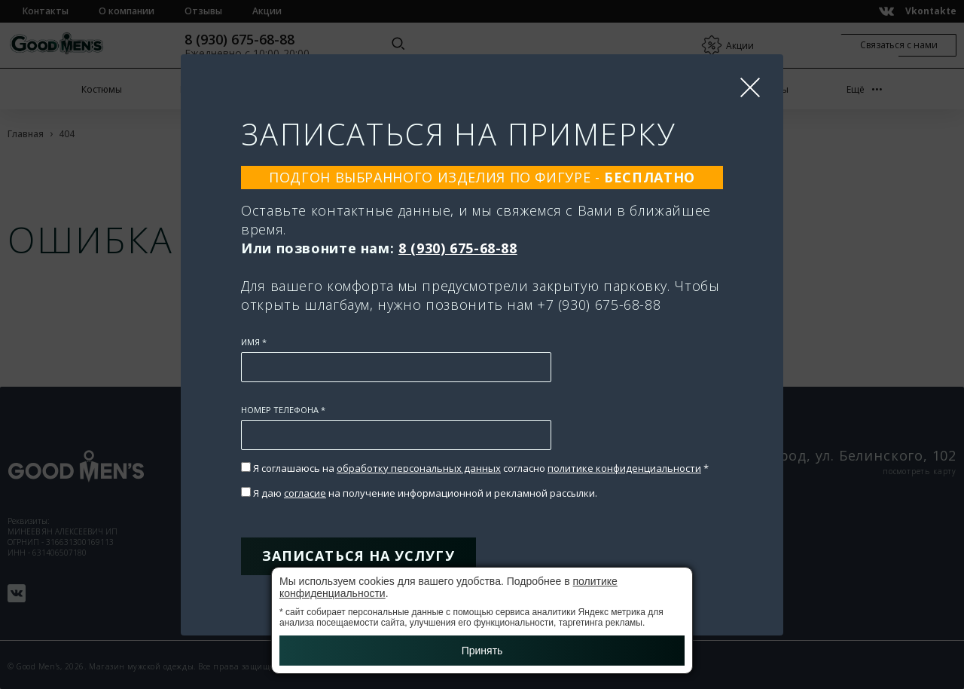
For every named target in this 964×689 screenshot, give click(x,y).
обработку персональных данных (419, 468)
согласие (305, 493)
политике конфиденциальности (624, 468)
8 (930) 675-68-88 (457, 248)
